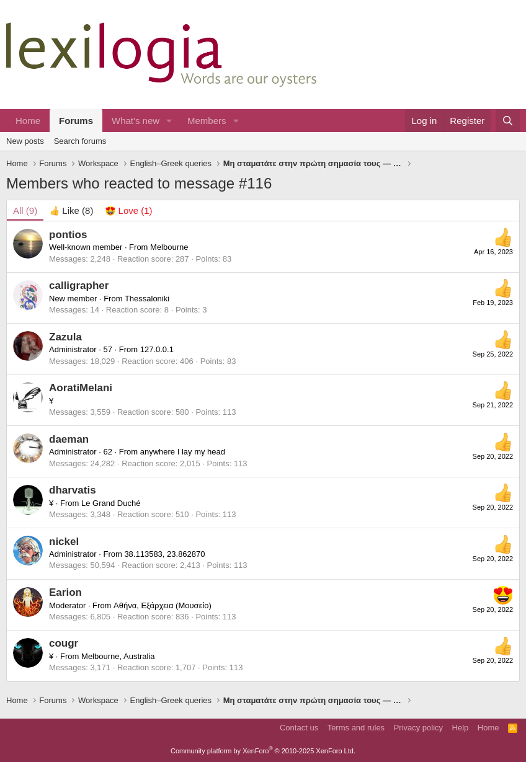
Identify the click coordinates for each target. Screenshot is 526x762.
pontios (68, 235)
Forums (76, 120)
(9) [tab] (25, 210)
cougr (63, 643)
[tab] (71, 210)
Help (460, 727)
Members (206, 120)
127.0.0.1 (157, 349)
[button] (169, 120)
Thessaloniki (147, 298)
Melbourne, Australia (118, 656)
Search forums (80, 141)
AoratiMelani (80, 388)
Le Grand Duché (110, 503)
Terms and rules (356, 727)
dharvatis (72, 490)
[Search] (508, 120)
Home (28, 120)
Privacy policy (418, 727)
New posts (25, 141)
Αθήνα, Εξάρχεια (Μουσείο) (163, 605)
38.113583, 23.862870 (164, 554)
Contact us (299, 727)
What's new (135, 120)
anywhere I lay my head (182, 451)
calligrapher (79, 285)
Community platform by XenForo (263, 751)
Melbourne (169, 247)
